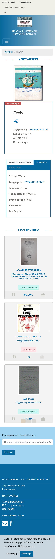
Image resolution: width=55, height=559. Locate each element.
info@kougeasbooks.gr (15, 7)
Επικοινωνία (8, 489)
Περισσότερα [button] (26, 546)
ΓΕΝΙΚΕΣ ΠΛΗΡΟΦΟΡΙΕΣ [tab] (20, 162)
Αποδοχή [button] (26, 554)
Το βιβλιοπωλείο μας (13, 485)
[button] (8, 331)
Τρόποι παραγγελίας (13, 502)
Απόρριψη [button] (11, 554)
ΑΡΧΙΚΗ (9, 52)
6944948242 (25, 2)
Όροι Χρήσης (9, 509)
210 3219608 (8, 2)
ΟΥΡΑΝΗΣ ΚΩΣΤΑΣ (38, 129)
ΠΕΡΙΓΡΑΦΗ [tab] (41, 162)
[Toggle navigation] (6, 41)
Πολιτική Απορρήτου (13, 505)
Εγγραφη (8, 452)
